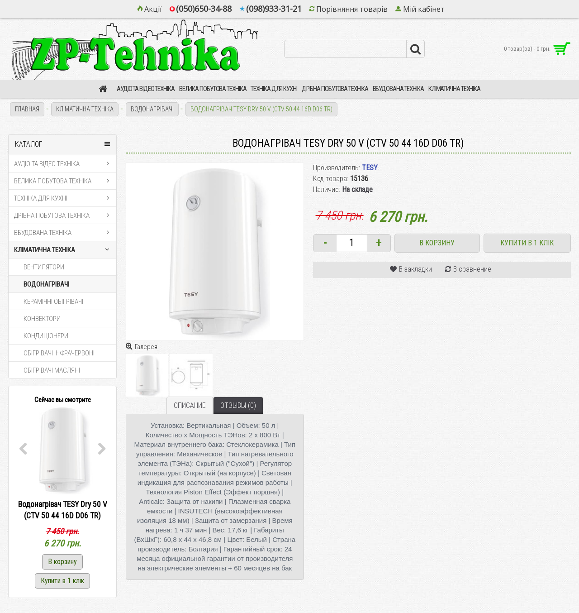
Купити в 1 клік (527, 243)
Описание (190, 405)
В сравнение (472, 269)
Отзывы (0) (238, 405)
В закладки (415, 269)
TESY (370, 167)
